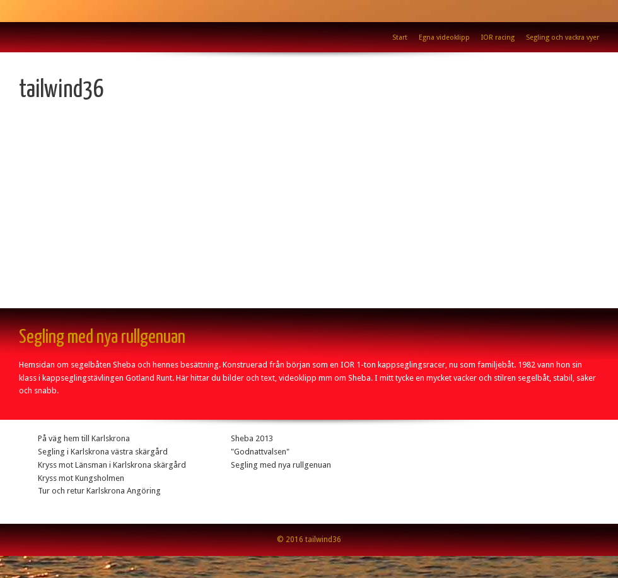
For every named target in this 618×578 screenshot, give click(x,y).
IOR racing (498, 37)
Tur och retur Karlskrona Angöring (99, 490)
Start (399, 37)
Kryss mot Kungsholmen (81, 478)
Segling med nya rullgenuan (281, 465)
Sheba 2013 (252, 438)
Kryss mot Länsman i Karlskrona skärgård (112, 465)
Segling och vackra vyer (562, 37)
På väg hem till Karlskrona (84, 438)
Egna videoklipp (444, 37)
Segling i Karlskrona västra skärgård (103, 451)
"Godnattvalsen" (260, 451)
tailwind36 (61, 90)
